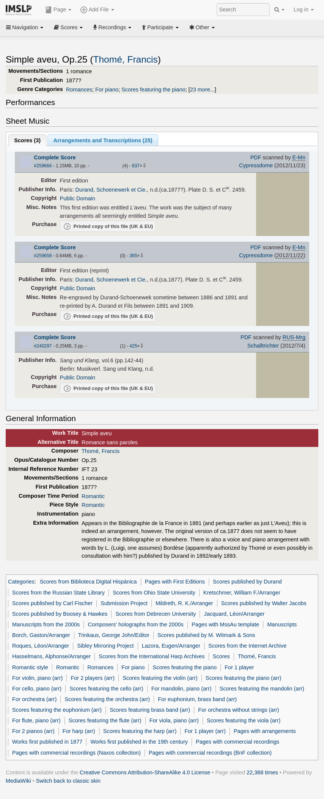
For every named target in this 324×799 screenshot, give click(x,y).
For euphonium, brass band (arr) (197, 699)
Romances (79, 90)
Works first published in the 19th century (139, 742)
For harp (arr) (79, 731)
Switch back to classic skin (68, 781)
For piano (106, 90)
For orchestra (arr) (34, 699)
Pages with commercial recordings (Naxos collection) (76, 753)
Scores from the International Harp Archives (151, 656)
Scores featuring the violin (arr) (160, 678)
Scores (68, 27)
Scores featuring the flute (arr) (105, 720)
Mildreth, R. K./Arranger (184, 603)
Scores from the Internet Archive (247, 646)
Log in (304, 9)
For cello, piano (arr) (36, 689)
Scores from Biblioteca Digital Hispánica (88, 582)
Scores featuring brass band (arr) (150, 710)
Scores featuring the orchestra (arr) (107, 699)
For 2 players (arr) (93, 678)
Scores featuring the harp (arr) (139, 731)
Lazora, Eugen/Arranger (171, 646)
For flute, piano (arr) (36, 720)
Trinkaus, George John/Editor (113, 635)
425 (133, 346)
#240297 (43, 346)
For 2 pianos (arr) (33, 731)
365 (133, 255)
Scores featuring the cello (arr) (106, 689)
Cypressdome (256, 165)
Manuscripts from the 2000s (46, 624)
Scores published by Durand (247, 582)
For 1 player (239, 667)
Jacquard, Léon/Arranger (234, 614)
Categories (21, 582)
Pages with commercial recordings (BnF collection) (210, 753)
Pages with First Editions (175, 582)
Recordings (112, 27)
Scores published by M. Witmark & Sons (206, 635)
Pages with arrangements (265, 731)
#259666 (43, 165)
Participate (160, 27)
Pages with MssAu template (225, 624)
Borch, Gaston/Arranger (41, 635)
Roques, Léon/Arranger (40, 646)
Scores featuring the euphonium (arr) (57, 710)
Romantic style (30, 667)
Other (202, 27)
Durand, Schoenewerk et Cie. (111, 190)
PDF (255, 157)
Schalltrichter (263, 346)
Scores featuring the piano (153, 90)
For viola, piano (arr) (174, 720)
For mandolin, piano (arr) (181, 689)
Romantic (93, 496)
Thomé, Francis (125, 59)
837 (136, 165)
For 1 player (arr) (204, 731)
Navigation (24, 27)
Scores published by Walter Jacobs (264, 603)
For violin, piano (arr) (37, 678)
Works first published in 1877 (47, 742)
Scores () (27, 140)
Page (58, 9)
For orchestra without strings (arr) (238, 710)
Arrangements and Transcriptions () (103, 140)
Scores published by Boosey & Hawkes (59, 614)
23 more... (202, 90)
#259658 (43, 255)
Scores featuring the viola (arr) (243, 720)
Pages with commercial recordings (237, 742)
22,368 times (262, 772)
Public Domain (77, 198)
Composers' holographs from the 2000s (135, 624)
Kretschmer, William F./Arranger (241, 593)
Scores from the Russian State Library (58, 593)
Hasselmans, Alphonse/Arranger (51, 656)
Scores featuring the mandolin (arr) (262, 689)
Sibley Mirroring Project (105, 646)
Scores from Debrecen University (155, 614)
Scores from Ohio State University (154, 593)
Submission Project (124, 603)
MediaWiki (18, 781)
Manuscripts (282, 624)
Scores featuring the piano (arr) (244, 678)
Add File (97, 9)
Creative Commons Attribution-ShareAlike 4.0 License (145, 772)
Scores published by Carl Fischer (52, 603)
